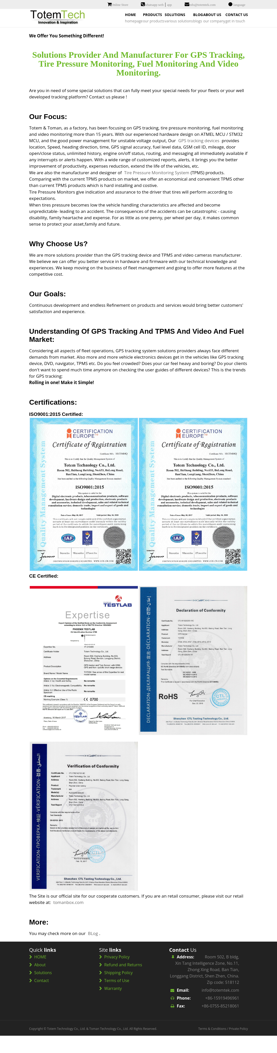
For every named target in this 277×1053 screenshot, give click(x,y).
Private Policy (238, 1046)
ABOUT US (198, 35)
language (239, 4)
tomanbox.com (68, 920)
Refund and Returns (123, 982)
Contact (41, 998)
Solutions (43, 990)
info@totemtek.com (202, 4)
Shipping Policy (118, 990)
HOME (73, 35)
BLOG (171, 35)
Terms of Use (116, 998)
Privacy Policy (117, 974)
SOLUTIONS (140, 35)
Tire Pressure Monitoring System (157, 190)
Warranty (113, 1005)
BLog (93, 951)
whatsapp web (154, 4)
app (169, 4)
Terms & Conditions (212, 1046)
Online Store (120, 4)
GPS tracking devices (199, 158)
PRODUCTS (104, 35)
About (40, 982)
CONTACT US (232, 35)
